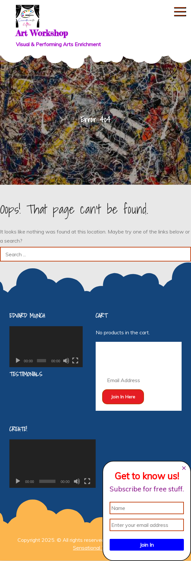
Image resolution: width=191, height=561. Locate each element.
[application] (45, 346)
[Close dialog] (184, 468)
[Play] (18, 360)
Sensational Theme (95, 547)
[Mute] (66, 360)
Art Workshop (42, 33)
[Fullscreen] (75, 360)
